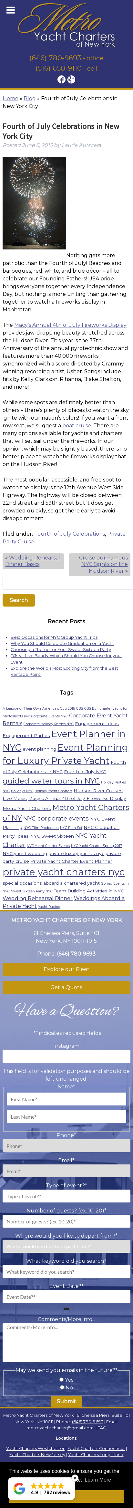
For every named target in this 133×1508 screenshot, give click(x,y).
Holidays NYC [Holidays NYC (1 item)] (22, 791)
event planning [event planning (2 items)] (39, 749)
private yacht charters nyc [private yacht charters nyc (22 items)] (64, 872)
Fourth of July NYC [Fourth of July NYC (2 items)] (85, 771)
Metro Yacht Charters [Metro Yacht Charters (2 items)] (27, 808)
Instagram (66, 1046)
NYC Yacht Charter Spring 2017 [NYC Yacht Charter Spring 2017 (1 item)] (96, 846)
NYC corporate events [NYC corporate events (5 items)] (56, 818)
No (69, 1388)
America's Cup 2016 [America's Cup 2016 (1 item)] (58, 708)
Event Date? (66, 1286)
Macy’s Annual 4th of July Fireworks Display (70, 325)
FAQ (102, 1427)
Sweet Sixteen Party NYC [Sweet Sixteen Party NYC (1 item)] (32, 891)
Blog (30, 98)
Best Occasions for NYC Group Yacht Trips (54, 637)
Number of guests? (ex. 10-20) (66, 1211)
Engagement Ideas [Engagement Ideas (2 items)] (97, 723)
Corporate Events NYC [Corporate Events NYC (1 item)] (49, 716)
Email (66, 1160)
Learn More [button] (98, 1480)
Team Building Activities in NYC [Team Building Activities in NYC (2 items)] (89, 890)
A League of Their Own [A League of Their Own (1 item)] (22, 708)
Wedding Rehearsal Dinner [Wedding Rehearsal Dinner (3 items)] (38, 898)
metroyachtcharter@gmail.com (60, 1427)
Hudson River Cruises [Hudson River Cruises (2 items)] (98, 790)
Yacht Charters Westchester (35, 1448)
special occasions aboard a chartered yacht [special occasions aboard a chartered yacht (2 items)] (51, 883)
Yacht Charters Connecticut (96, 1448)
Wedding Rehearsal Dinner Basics (32, 561)
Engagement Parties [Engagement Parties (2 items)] (26, 735)
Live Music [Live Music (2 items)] (15, 798)
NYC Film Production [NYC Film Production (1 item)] (41, 828)
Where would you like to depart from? (66, 1236)
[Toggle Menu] (10, 10)
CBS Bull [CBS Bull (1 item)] (91, 708)
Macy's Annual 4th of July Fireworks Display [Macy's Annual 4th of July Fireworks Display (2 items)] (77, 798)
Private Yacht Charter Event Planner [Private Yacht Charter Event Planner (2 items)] (71, 861)
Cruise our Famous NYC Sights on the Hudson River (103, 564)
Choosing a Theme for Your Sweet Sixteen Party (61, 649)
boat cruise (76, 426)
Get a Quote (66, 987)
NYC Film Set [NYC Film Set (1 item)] (71, 828)
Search (19, 600)
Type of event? (66, 1185)
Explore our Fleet (66, 969)
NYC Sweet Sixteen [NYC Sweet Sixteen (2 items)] (52, 836)
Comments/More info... (66, 1319)
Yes (69, 1380)
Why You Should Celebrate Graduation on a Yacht (62, 643)
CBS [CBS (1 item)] (79, 708)
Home (10, 98)
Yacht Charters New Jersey (37, 1454)
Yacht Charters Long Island (95, 1454)
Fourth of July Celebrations (69, 534)
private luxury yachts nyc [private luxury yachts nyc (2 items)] (76, 853)
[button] (41, 1488)
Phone (66, 1135)
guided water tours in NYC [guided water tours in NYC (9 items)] (51, 780)
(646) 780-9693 (55, 58)
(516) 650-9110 (59, 68)
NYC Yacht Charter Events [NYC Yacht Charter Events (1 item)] (48, 846)
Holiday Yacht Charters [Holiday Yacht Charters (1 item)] (53, 791)
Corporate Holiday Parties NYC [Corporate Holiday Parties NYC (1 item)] (49, 724)
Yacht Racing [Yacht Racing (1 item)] (49, 907)
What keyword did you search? (66, 1261)
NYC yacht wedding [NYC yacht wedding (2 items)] (25, 853)
